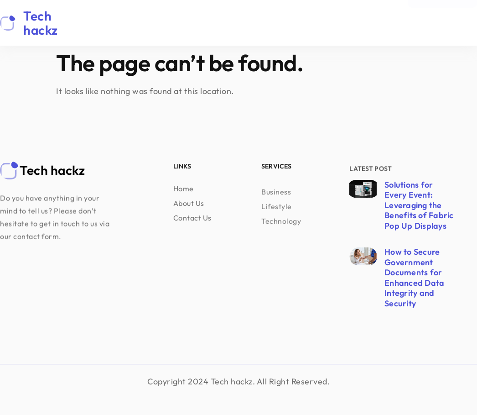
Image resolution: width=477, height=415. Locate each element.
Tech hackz (40, 23)
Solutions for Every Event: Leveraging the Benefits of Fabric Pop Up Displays (419, 205)
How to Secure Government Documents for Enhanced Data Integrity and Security (414, 278)
